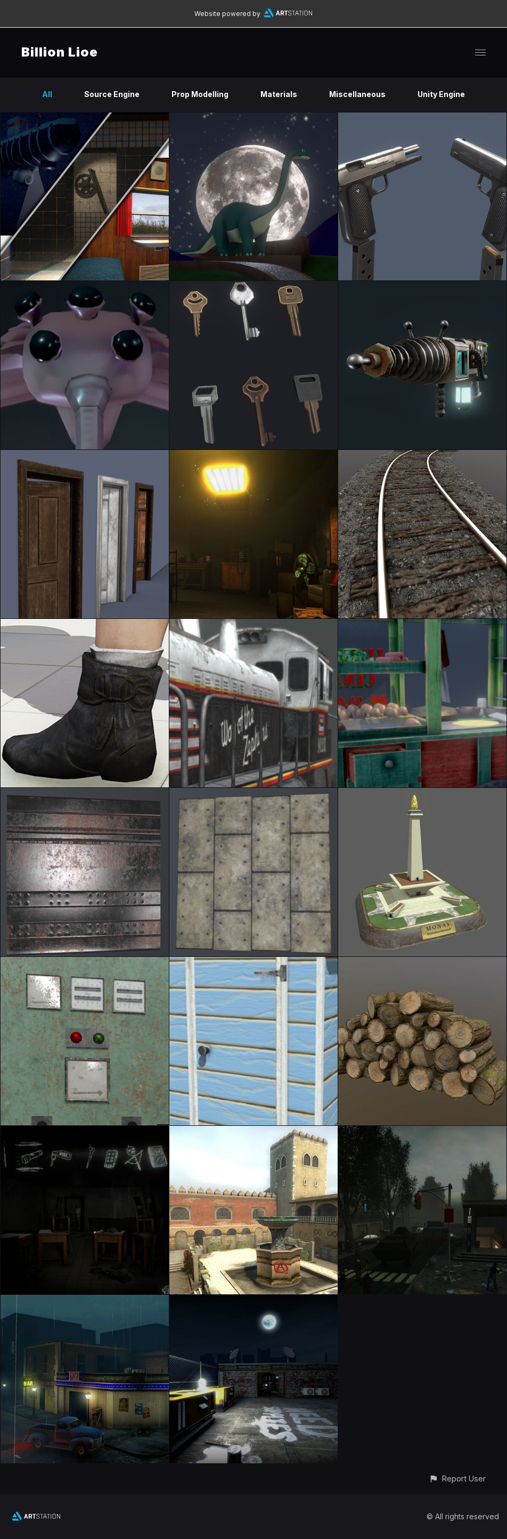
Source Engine (112, 94)
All (47, 94)
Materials (278, 94)
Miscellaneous (357, 94)
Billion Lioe (59, 52)
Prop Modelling (199, 94)
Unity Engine (441, 94)
